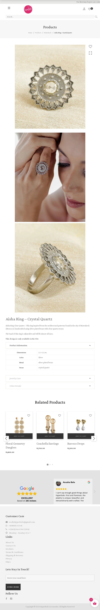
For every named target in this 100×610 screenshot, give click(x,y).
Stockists (10, 549)
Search (96, 16)
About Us (10, 542)
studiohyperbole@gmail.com (22, 522)
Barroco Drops (75, 443)
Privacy (9, 558)
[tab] (50, 345)
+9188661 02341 (15, 525)
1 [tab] (48, 464)
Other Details (15, 386)
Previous (6, 438)
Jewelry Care (15, 378)
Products (38, 33)
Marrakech (47, 33)
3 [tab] (52, 464)
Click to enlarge (90, 53)
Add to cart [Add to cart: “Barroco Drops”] (81, 436)
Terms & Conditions (14, 552)
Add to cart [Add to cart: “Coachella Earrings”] (50, 436)
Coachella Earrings (48, 443)
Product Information (18, 345)
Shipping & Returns (14, 555)
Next (93, 438)
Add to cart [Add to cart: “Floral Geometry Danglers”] (19, 436)
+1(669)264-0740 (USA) (18, 529)
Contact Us (11, 546)
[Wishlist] (89, 9)
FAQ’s (8, 562)
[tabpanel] (19, 432)
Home (30, 33)
